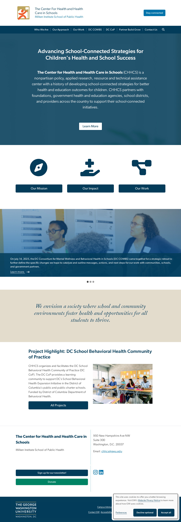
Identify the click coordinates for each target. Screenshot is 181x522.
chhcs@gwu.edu (111, 451)
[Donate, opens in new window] (52, 482)
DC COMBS (95, 29)
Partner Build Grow (130, 29)
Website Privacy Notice (149, 500)
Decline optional (145, 513)
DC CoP (110, 29)
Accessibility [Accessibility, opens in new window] (106, 512)
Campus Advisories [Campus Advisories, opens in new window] (106, 507)
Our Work (78, 29)
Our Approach (60, 29)
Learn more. (17, 272)
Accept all (166, 513)
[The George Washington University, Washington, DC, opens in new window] (26, 510)
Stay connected (154, 13)
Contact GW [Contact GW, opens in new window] (94, 512)
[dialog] (145, 506)
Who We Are (41, 29)
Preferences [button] (121, 513)
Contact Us (151, 29)
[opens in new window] (95, 474)
